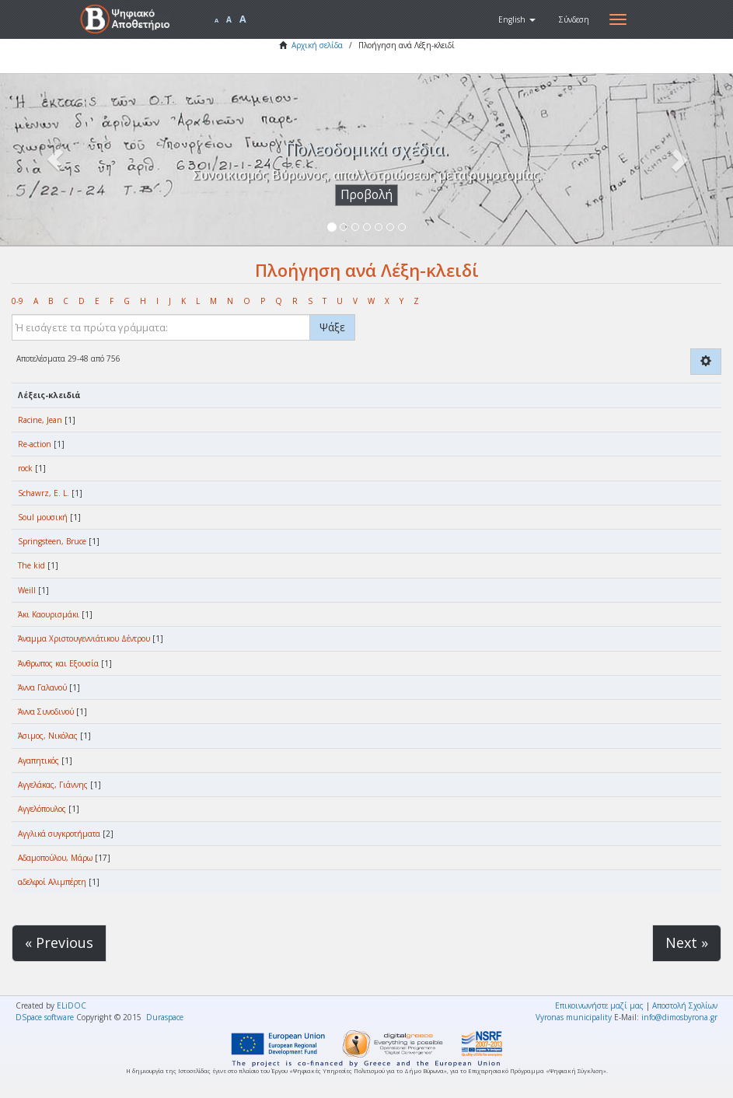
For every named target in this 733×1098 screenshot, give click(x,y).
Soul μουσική (43, 517)
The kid (31, 565)
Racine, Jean (40, 419)
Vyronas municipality (574, 1017)
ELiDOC (71, 1005)
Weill (27, 590)
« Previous (59, 942)
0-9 (17, 300)
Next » (686, 942)
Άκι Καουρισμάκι (48, 614)
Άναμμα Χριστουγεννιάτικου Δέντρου (84, 638)
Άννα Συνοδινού (46, 711)
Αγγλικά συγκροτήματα (59, 833)
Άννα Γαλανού (42, 687)
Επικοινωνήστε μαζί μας (599, 1005)
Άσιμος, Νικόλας (48, 735)
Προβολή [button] (366, 195)
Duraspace (164, 1017)
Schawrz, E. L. (43, 493)
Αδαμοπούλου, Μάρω (55, 857)
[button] (517, 19)
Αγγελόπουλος (42, 808)
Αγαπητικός (38, 760)
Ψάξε (332, 327)
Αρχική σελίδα (317, 45)
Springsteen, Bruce (52, 541)
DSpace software (45, 1017)
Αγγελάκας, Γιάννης (53, 784)
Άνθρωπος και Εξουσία (58, 663)
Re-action (34, 444)
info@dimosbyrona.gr (679, 1017)
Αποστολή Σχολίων (684, 1005)
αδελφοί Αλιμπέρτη (52, 881)
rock (25, 468)
